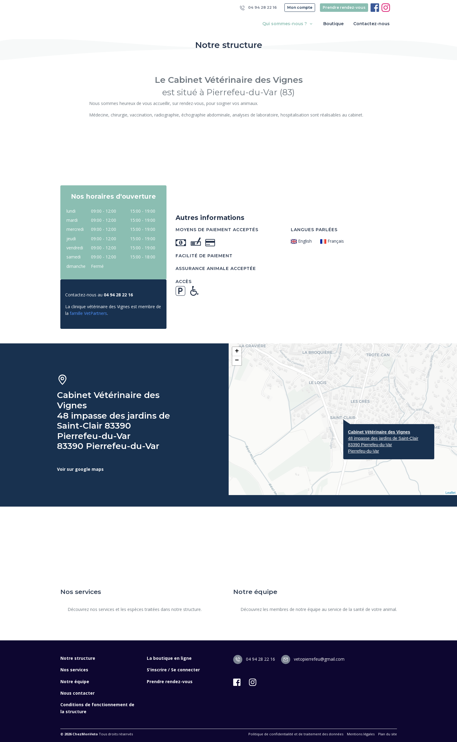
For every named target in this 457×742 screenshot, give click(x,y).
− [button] (237, 360)
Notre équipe (74, 681)
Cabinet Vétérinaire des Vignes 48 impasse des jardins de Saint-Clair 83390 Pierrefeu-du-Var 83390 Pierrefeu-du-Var (113, 420)
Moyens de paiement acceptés (217, 229)
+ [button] (237, 351)
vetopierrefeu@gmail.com (312, 659)
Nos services (74, 670)
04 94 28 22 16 (258, 7)
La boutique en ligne (169, 658)
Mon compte (299, 7)
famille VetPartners (88, 313)
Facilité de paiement (204, 255)
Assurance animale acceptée (216, 268)
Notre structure (77, 658)
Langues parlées (314, 229)
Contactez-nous (371, 23)
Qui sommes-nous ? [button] (288, 24)
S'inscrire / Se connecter (173, 670)
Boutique (333, 23)
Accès (184, 281)
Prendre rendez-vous (344, 7)
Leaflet (450, 492)
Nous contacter (77, 693)
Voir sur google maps (80, 469)
